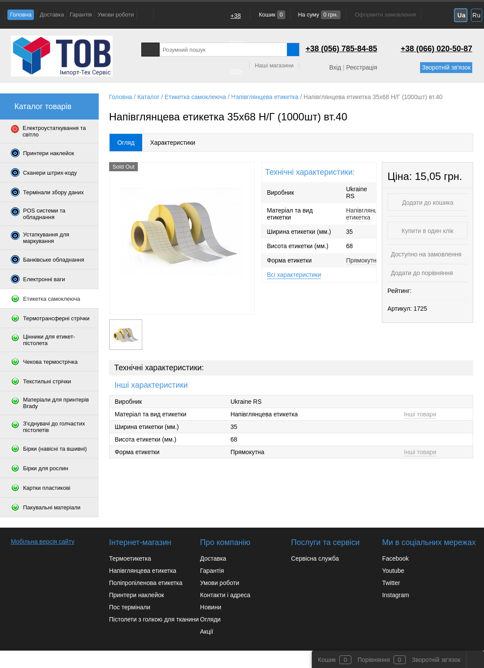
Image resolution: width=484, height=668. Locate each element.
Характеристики (172, 142)
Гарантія (81, 14)
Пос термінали (129, 607)
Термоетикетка (130, 558)
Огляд (126, 142)
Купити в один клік (428, 230)
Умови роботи (115, 14)
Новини (210, 607)
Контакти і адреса (225, 595)
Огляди (210, 619)
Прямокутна (363, 260)
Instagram (395, 595)
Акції (206, 631)
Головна (20, 14)
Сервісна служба (315, 558)
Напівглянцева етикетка (366, 214)
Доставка (52, 14)
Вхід (335, 67)
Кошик (271, 14)
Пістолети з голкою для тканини (154, 619)
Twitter (391, 582)
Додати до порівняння (421, 272)
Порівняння (373, 659)
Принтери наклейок (136, 595)
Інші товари (420, 414)
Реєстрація (361, 67)
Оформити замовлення (385, 14)
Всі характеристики (294, 274)
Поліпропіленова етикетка (146, 582)
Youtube (393, 570)
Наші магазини (274, 65)
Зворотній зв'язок (446, 67)
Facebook (395, 558)
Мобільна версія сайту (42, 541)
